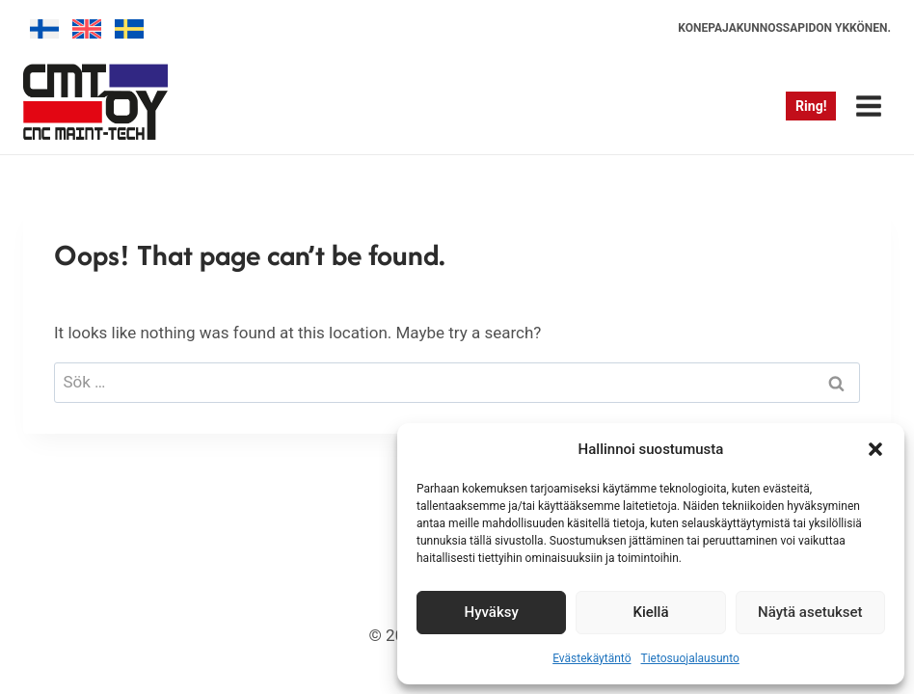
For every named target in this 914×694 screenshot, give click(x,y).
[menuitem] (44, 29)
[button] (875, 449)
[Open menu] (868, 105)
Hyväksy (492, 612)
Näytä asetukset (810, 612)
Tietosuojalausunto (690, 658)
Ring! (810, 106)
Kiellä (650, 612)
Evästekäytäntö (591, 658)
